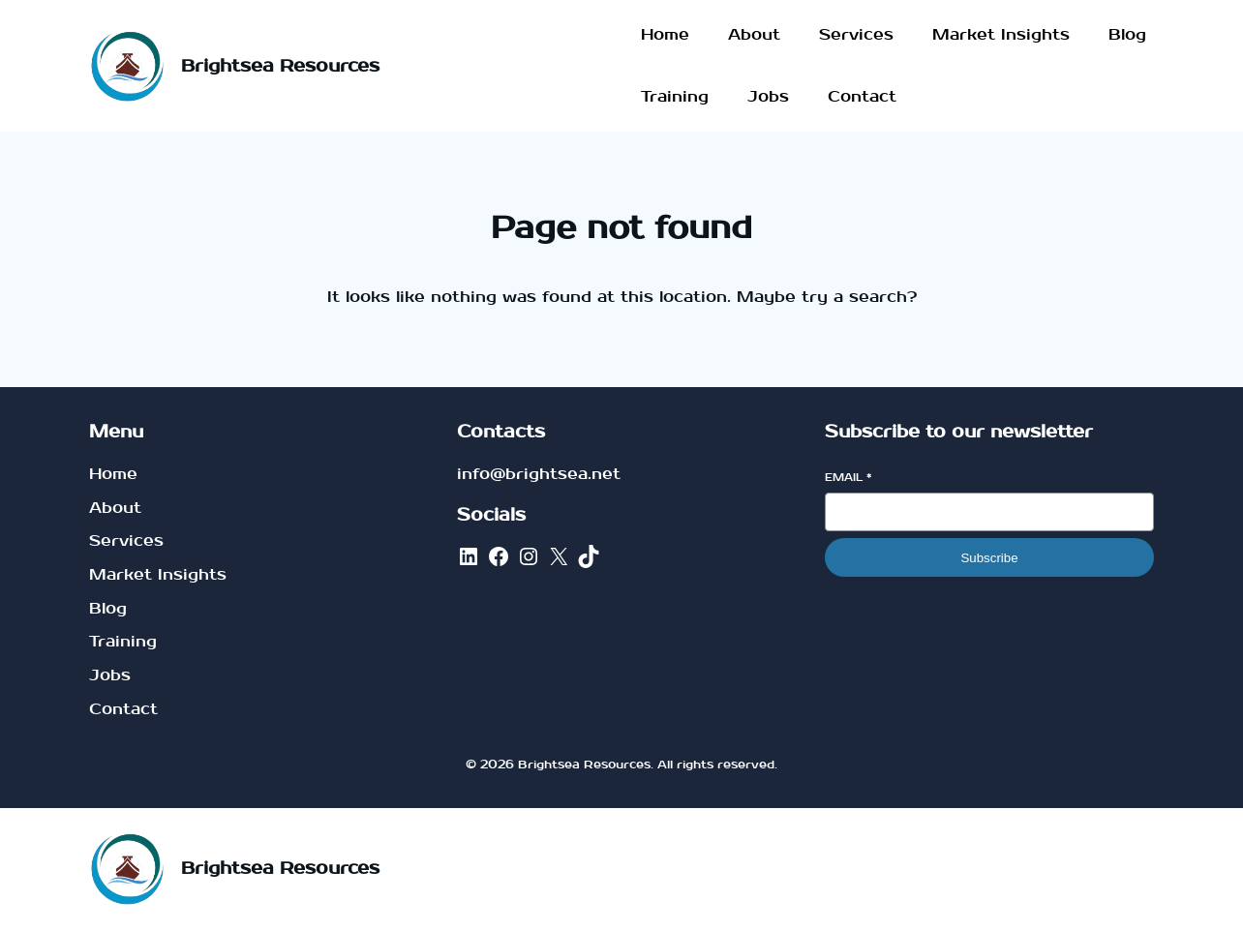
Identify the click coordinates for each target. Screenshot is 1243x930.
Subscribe (988, 558)
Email (848, 477)
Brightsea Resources (280, 66)
